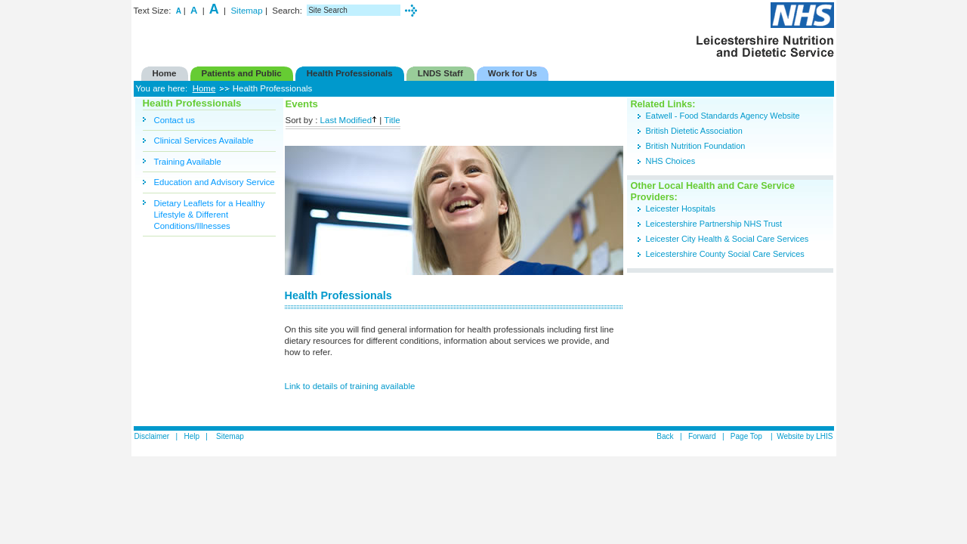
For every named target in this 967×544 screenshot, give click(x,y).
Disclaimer (152, 436)
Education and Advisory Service (214, 182)
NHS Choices (671, 160)
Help (191, 436)
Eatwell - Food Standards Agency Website (723, 115)
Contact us (174, 120)
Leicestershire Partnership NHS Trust (715, 223)
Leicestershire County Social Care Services (725, 253)
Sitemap (246, 10)
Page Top (748, 436)
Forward (702, 436)
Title (392, 120)
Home (204, 88)
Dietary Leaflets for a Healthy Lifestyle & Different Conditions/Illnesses (209, 214)
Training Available (187, 161)
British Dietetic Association (694, 130)
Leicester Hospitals (680, 208)
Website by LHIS (805, 436)
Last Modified (349, 120)
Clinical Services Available (204, 140)
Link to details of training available (350, 386)
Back (665, 436)
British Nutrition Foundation (696, 145)
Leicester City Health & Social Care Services (727, 238)
